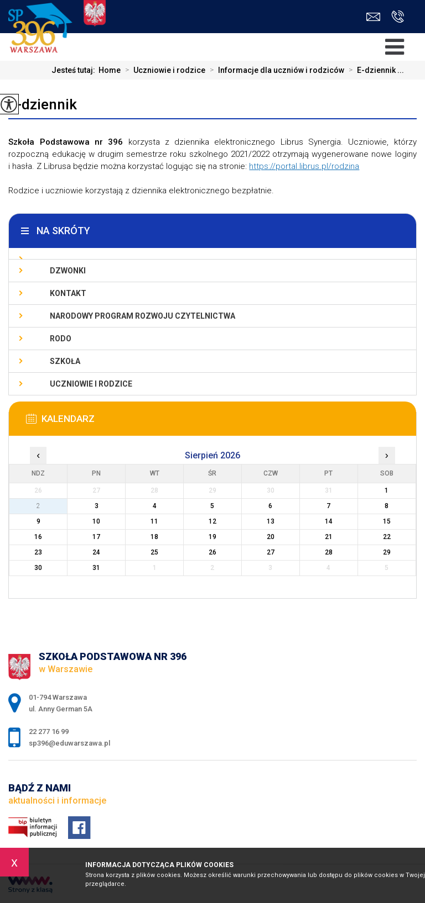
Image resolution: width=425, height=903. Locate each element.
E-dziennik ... (374, 70)
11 (154, 521)
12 (212, 521)
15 (387, 521)
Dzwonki (68, 270)
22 (387, 537)
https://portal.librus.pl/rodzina (304, 166)
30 (38, 568)
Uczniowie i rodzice (163, 70)
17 (96, 537)
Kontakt (68, 293)
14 (329, 521)
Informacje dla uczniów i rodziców (274, 70)
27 (270, 552)
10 (96, 521)
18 (154, 537)
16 (38, 537)
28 (329, 552)
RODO (60, 338)
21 (329, 537)
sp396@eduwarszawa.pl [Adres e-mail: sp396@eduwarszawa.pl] (69, 743)
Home (110, 70)
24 (96, 552)
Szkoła (65, 361)
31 (96, 568)
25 (154, 552)
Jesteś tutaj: (75, 70)
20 (270, 537)
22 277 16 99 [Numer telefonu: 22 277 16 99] (49, 731)
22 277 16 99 (397, 16)
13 (270, 521)
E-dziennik (42, 104)
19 (212, 537)
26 (212, 552)
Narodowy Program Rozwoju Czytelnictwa (142, 315)
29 (387, 552)
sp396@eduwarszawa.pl (373, 17)
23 (38, 552)
